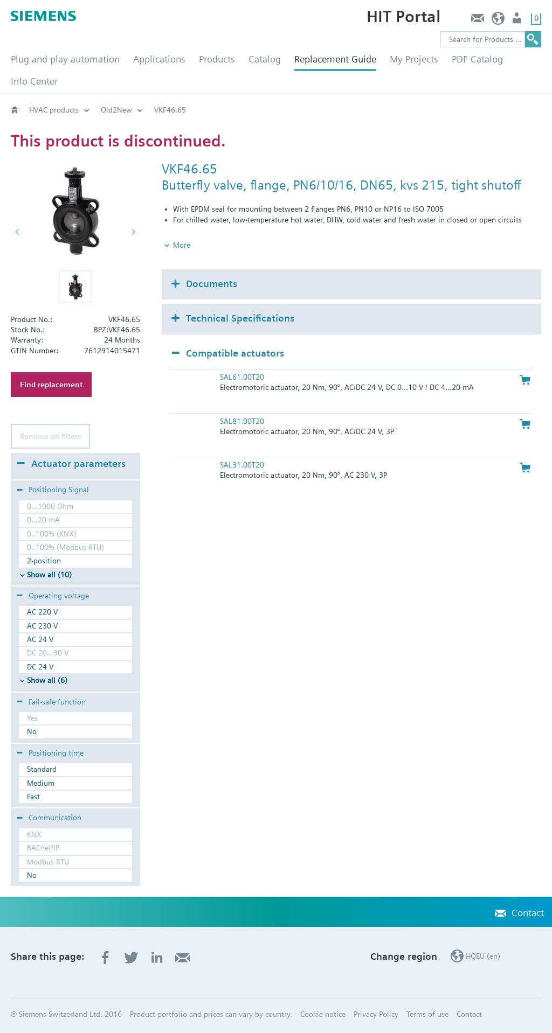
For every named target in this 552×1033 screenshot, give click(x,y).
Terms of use (427, 1014)
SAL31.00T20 (242, 464)
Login (517, 20)
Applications (159, 59)
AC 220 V (42, 612)
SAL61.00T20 (242, 377)
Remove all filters (50, 436)
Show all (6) (47, 680)
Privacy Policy (376, 1014)
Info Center (34, 81)
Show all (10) (49, 574)
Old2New (116, 110)
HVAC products (54, 110)
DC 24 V (40, 666)
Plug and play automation (65, 59)
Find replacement (51, 384)
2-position (44, 560)
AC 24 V (40, 639)
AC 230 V (42, 626)
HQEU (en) (498, 20)
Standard (42, 769)
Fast (33, 796)
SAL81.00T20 (242, 421)
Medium (40, 783)
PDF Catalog (477, 59)
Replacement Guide (335, 59)
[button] (75, 286)
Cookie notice (323, 1014)
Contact (477, 20)
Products (217, 59)
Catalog (265, 59)
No (32, 731)
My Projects (414, 59)
